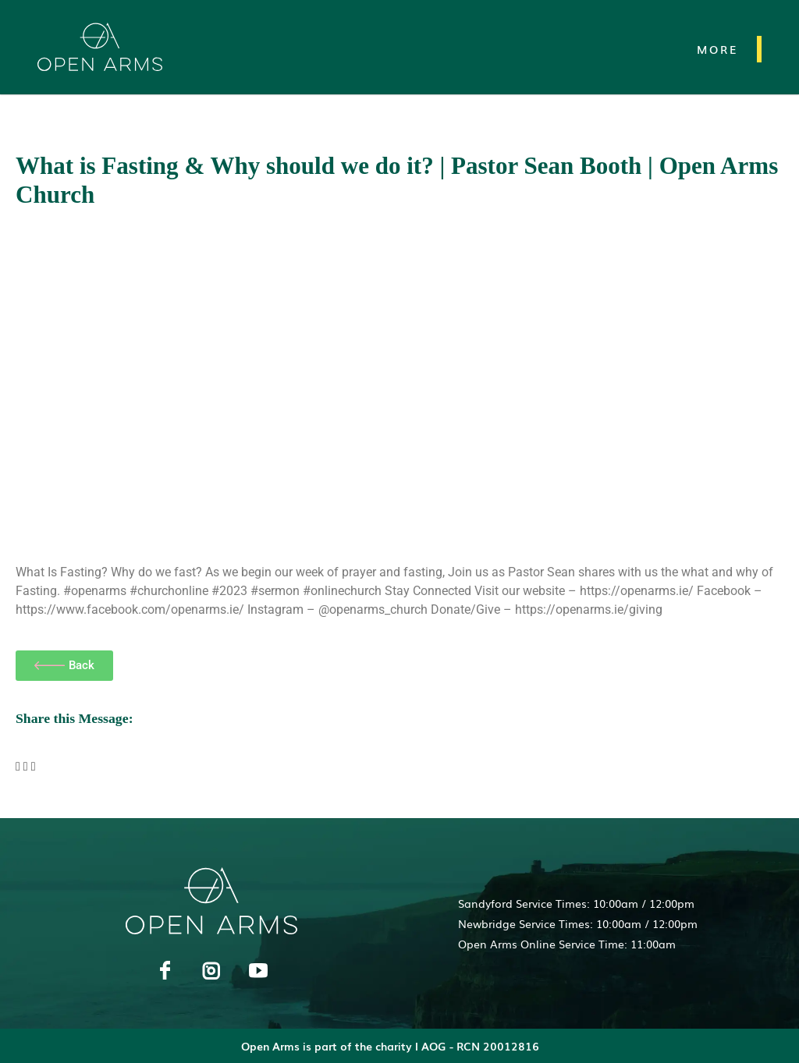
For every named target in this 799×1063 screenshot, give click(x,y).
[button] (18, 766)
